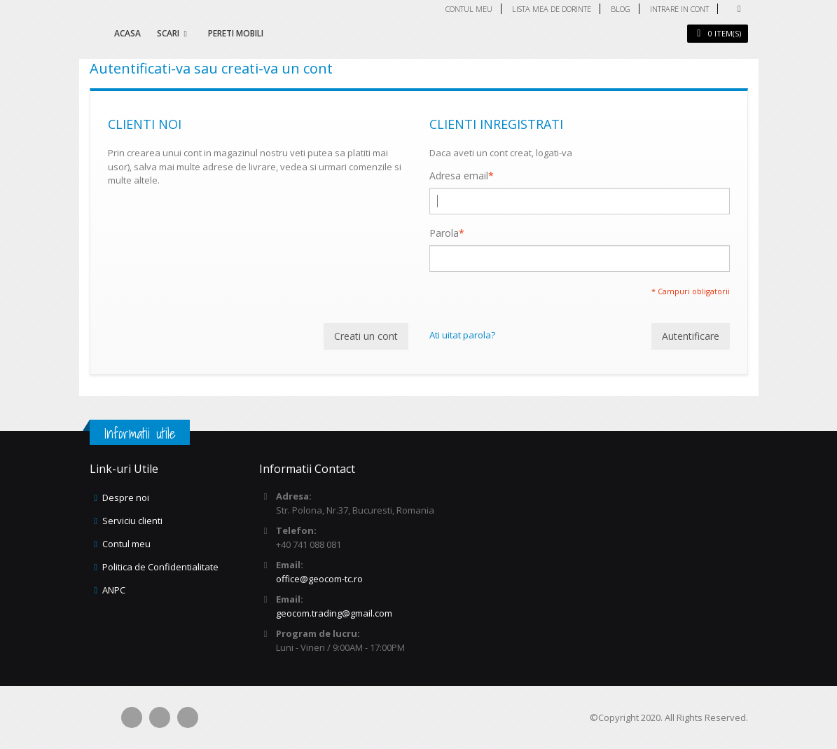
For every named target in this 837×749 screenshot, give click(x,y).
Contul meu (468, 9)
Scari (168, 33)
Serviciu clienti (132, 520)
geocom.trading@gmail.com (334, 613)
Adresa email (458, 176)
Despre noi (125, 497)
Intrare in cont (679, 9)
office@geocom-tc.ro (319, 578)
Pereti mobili (235, 33)
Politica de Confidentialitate (160, 567)
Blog (620, 9)
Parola (444, 233)
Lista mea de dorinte (551, 9)
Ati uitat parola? (462, 335)
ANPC (113, 590)
